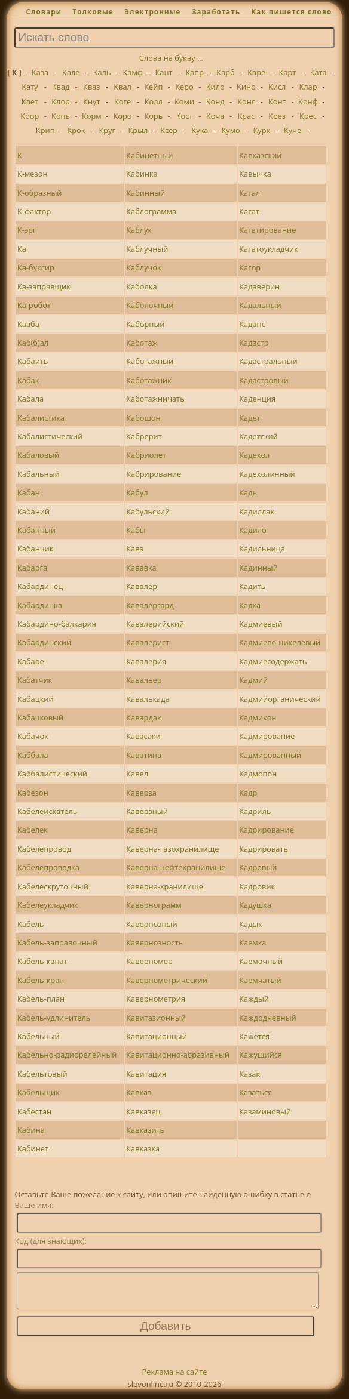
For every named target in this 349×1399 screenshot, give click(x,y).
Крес (308, 115)
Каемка (252, 942)
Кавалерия (146, 661)
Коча (215, 115)
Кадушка (255, 904)
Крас (246, 115)
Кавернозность (154, 942)
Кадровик (257, 886)
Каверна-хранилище (164, 886)
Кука (199, 130)
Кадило (252, 530)
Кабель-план (41, 998)
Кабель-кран (40, 980)
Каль (102, 72)
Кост (184, 115)
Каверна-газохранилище (172, 848)
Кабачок (32, 736)
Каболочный (149, 305)
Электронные (152, 11)
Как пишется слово (291, 11)
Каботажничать (155, 398)
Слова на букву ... (171, 58)
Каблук (139, 229)
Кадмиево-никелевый (279, 642)
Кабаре (30, 661)
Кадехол (254, 454)
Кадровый (258, 867)
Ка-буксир (35, 267)
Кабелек (32, 829)
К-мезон (32, 173)
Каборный (145, 324)
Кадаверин (259, 286)
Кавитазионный (156, 1017)
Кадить (252, 586)
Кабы (135, 530)
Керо (184, 86)
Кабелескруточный (52, 886)
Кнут (91, 101)
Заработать (216, 11)
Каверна (142, 829)
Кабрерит (144, 436)
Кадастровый (263, 380)
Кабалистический (49, 436)
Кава (134, 548)
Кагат (249, 211)
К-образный (39, 192)
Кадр (248, 792)
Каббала (32, 755)
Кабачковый (40, 717)
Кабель (30, 924)
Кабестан (34, 1111)
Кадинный (258, 567)
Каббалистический (52, 773)
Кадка (250, 605)
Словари (44, 11)
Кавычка (255, 173)
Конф (308, 101)
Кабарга (32, 567)
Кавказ (138, 1092)
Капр (194, 72)
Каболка (141, 286)
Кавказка (143, 1148)
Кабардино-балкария (56, 623)
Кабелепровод (44, 848)
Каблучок (143, 267)
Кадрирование (266, 829)
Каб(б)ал (32, 342)
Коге (122, 101)
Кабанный (36, 530)
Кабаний (33, 511)
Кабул (137, 492)
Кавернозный (151, 924)
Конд (215, 101)
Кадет (249, 417)
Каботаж (142, 342)
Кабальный (38, 474)
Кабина (31, 1129)
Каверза (141, 792)
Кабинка (141, 173)
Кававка (141, 567)
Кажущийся (260, 1054)
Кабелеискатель (47, 811)
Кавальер (143, 679)
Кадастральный (268, 361)
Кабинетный (149, 155)
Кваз (91, 86)
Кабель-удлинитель (53, 1017)
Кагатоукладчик (268, 249)
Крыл (138, 130)
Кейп (153, 86)
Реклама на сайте (174, 1378)
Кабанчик (35, 548)
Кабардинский (44, 642)
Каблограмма (151, 211)
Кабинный (145, 192)
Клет (30, 101)
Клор (60, 101)
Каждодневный (267, 1017)
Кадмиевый (260, 623)
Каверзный (147, 811)
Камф (133, 72)
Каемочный (261, 961)
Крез (277, 115)
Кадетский (258, 436)
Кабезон (32, 792)
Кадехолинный (267, 474)
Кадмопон (258, 773)
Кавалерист (147, 642)
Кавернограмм (153, 904)
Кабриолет (146, 454)
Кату (30, 86)
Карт (287, 72)
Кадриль (255, 811)
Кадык (250, 924)
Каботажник (149, 380)
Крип (45, 130)
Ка (21, 249)
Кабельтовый (42, 1073)
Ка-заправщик (44, 286)
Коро (123, 115)
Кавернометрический (166, 980)
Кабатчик (34, 679)
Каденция (257, 398)
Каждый (254, 998)
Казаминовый (265, 1111)
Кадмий (253, 679)
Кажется (254, 1036)
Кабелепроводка (48, 867)
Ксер (168, 130)
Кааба (28, 324)
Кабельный (38, 1036)
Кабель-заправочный (57, 942)
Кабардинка (39, 605)
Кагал (249, 192)
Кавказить (145, 1129)
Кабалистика (41, 417)
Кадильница (262, 548)
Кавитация (146, 1073)
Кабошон (143, 417)
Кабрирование (153, 474)
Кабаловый (38, 454)
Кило (215, 86)
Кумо (230, 130)
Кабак (28, 380)
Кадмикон (257, 717)
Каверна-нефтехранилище (175, 867)
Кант (164, 72)
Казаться (255, 1092)
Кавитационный (156, 1036)
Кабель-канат (42, 961)
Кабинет (32, 1148)
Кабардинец (40, 586)
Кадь (248, 492)
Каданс (252, 324)
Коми (184, 101)
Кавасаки (143, 736)
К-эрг (26, 229)
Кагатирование (267, 229)
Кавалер (141, 586)
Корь (153, 115)
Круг (107, 130)
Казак (249, 1073)
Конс (246, 101)
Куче (292, 130)
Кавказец (143, 1111)
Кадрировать (263, 848)
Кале (70, 72)
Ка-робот (34, 305)
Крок (76, 130)
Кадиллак (256, 511)
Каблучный (147, 249)
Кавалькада (147, 699)
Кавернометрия (155, 998)
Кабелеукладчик (47, 904)
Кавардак (143, 717)
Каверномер (149, 961)
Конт (277, 101)
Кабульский (148, 511)
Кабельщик (38, 1092)
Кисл (277, 86)
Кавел (137, 773)
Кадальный (260, 305)
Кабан (28, 492)
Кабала (30, 398)
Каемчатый (260, 980)
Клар (308, 86)
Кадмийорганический (279, 699)
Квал (122, 86)
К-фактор (34, 211)
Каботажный (149, 361)
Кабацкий (35, 699)
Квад (61, 86)
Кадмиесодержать (273, 661)
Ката (318, 72)
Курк (262, 130)
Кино (246, 86)
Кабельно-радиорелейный (67, 1054)
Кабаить (32, 361)
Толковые (93, 11)
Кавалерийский (155, 623)
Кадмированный (270, 755)
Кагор (250, 267)
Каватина (143, 755)
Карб (225, 72)
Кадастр (253, 342)
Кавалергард (150, 605)
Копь (60, 115)
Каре (256, 72)
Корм (92, 115)
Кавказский (260, 155)
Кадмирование (267, 736)
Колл (154, 101)
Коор (29, 115)
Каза (40, 72)
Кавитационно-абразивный (177, 1054)
